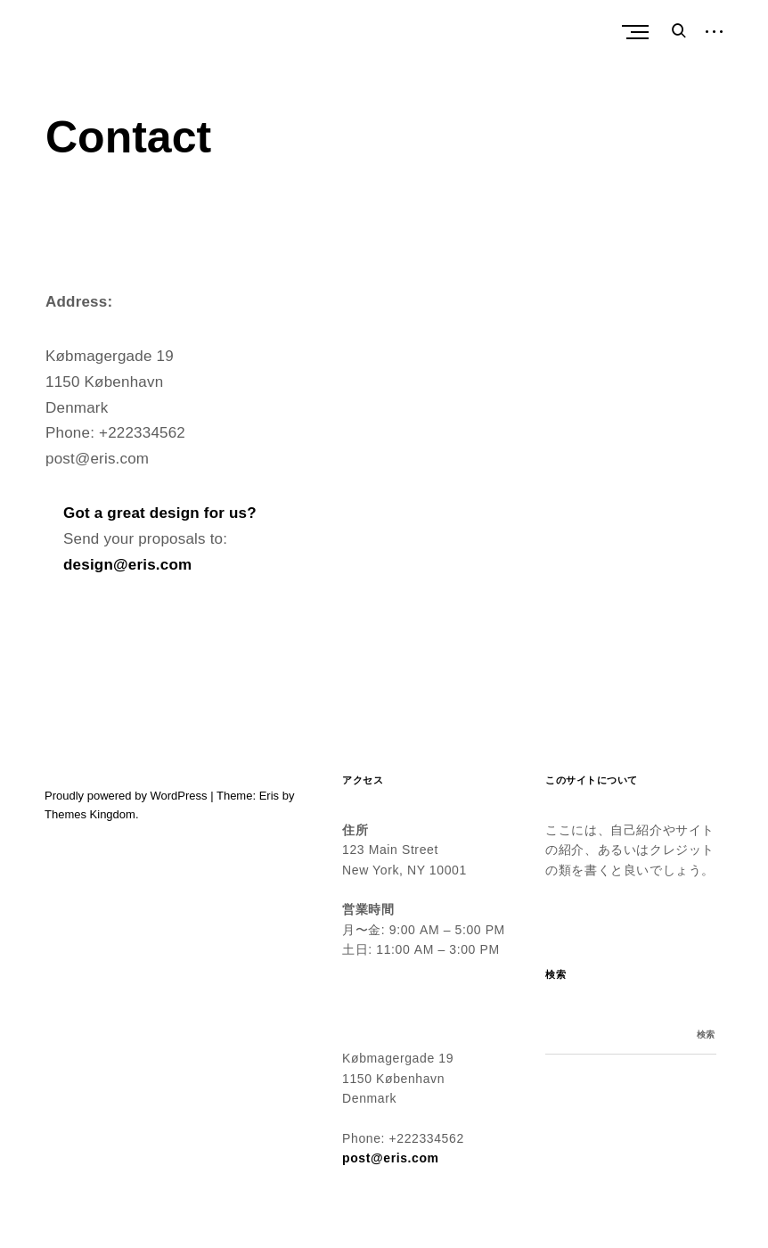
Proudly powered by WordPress (126, 795)
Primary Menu (640, 32)
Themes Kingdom (90, 814)
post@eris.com (390, 1158)
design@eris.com (127, 564)
